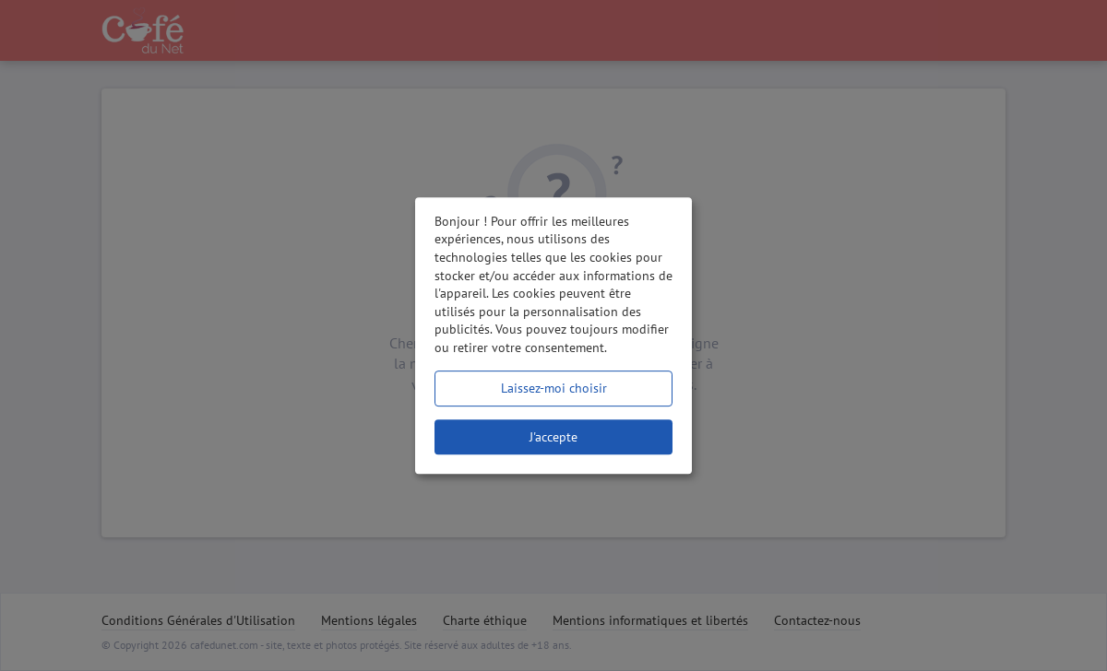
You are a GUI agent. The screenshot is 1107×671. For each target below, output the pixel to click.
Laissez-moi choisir (554, 388)
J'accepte (553, 437)
